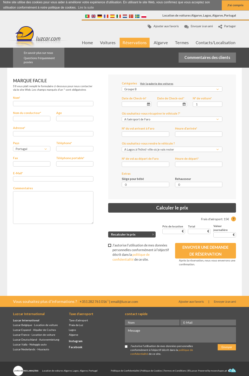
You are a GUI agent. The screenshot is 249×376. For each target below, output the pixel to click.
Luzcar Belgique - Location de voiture (35, 325)
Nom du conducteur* (27, 113)
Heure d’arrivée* (186, 128)
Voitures (108, 42)
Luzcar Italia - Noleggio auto (30, 344)
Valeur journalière (220, 227)
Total (191, 226)
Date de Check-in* (134, 98)
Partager (227, 26)
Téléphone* (64, 143)
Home (87, 42)
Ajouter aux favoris (163, 26)
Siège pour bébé (133, 179)
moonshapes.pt (223, 370)
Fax (15, 158)
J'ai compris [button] (235, 5)
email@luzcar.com (124, 301)
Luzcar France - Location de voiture (34, 334)
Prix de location (172, 226)
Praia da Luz (76, 325)
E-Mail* (18, 173)
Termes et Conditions (175, 370)
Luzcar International (26, 320)
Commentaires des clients (207, 57)
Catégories (147, 83)
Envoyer (226, 347)
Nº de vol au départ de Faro (140, 158)
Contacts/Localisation (215, 42)
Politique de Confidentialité (125, 370)
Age (59, 113)
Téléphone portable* (70, 158)
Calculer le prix (172, 207)
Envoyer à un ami (198, 26)
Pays (16, 143)
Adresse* (19, 128)
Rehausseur (183, 179)
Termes (182, 42)
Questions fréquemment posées (39, 60)
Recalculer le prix (132, 234)
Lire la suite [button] (86, 7)
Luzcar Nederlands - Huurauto (31, 349)
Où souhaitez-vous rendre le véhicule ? (148, 143)
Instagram (75, 341)
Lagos (72, 329)
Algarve (161, 42)
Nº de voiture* (202, 98)
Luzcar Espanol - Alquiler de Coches (34, 329)
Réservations (135, 42)
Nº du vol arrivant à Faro (138, 128)
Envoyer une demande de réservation (205, 250)
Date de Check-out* (170, 98)
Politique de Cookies (151, 370)
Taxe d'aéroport (78, 320)
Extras (126, 173)
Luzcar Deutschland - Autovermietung (36, 339)
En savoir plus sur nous (38, 52)
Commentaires (23, 188)
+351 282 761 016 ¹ (94, 301)
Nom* (16, 97)
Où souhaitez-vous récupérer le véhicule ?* (151, 113)
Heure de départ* (187, 158)
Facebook (75, 347)
